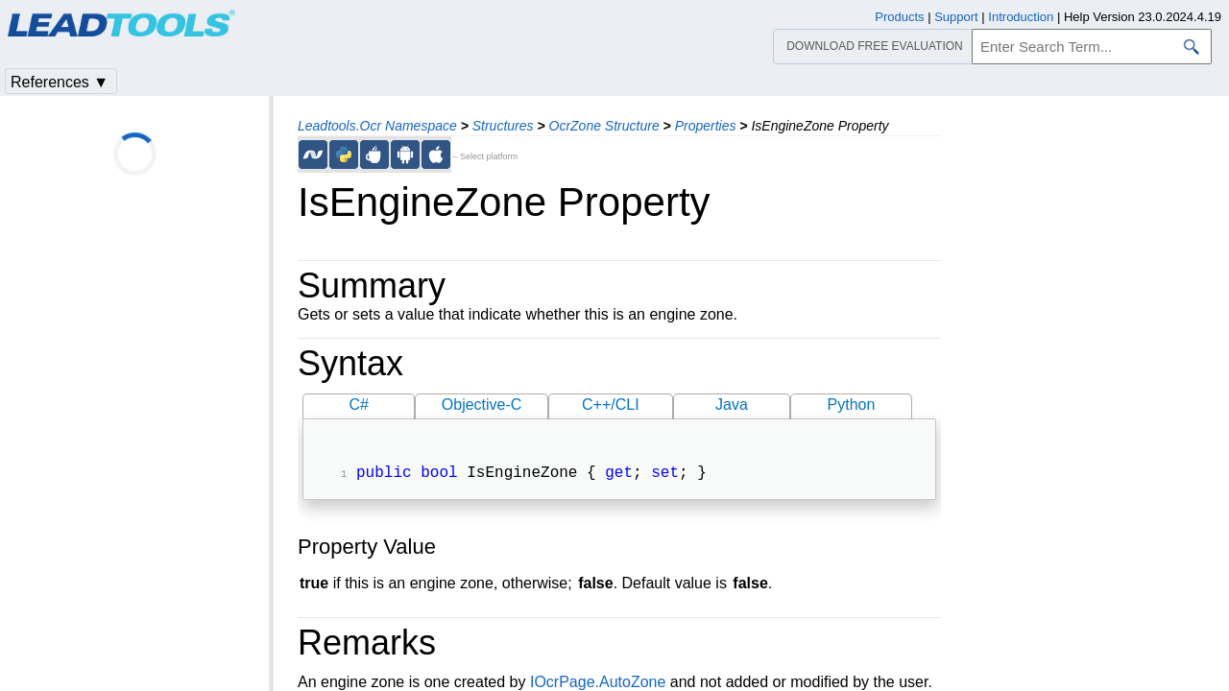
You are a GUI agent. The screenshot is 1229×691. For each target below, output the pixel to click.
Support (956, 17)
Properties (705, 125)
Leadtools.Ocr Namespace (377, 125)
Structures (503, 125)
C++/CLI (610, 404)
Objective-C (482, 404)
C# (359, 404)
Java (731, 404)
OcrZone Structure (604, 125)
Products (899, 17)
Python (852, 404)
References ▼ (59, 82)
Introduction (1020, 17)
